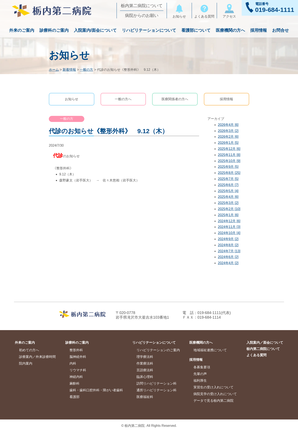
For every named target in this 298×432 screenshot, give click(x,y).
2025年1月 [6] (228, 215)
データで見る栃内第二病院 (213, 400)
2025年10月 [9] (229, 161)
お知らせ (179, 10)
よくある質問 (204, 10)
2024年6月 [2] (228, 257)
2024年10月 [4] (229, 233)
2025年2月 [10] (229, 209)
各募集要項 (201, 367)
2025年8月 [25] (229, 173)
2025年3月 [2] (228, 203)
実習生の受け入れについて (213, 387)
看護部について (196, 30)
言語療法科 (144, 370)
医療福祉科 (144, 397)
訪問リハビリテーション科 (156, 383)
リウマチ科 (77, 370)
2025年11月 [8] (229, 155)
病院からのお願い (141, 15)
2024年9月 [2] (228, 239)
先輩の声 (200, 374)
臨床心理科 (144, 377)
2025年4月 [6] (228, 197)
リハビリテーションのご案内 (158, 350)
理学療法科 (144, 357)
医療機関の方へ (230, 30)
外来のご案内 (21, 30)
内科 (72, 363)
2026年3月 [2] (228, 131)
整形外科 (76, 350)
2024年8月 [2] (228, 245)
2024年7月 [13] (229, 251)
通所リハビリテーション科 (156, 390)
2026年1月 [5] (228, 142)
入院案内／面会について (264, 342)
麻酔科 (74, 383)
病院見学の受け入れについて (215, 394)
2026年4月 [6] (228, 125)
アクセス (229, 10)
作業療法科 (144, 363)
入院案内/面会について (95, 30)
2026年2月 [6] (228, 136)
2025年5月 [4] (228, 191)
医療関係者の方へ (175, 99)
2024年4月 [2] (228, 263)
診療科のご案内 (54, 30)
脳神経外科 (77, 357)
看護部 (74, 397)
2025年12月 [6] (229, 149)
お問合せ (280, 30)
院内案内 (25, 363)
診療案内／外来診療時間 (37, 357)
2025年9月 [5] (228, 166)
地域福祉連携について (210, 350)
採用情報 (258, 30)
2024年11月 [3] (229, 227)
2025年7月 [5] (228, 179)
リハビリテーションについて (149, 30)
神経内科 (76, 377)
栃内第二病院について (142, 5)
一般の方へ (123, 99)
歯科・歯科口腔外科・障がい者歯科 (96, 390)
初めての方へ (29, 350)
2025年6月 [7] (228, 185)
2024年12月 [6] (229, 221)
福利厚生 (200, 380)
